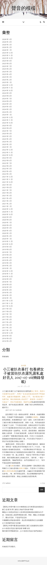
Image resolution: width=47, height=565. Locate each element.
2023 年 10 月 (7, 123)
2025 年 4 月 (7, 74)
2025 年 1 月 (7, 82)
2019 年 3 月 (7, 263)
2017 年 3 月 (7, 325)
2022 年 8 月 (7, 160)
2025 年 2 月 (7, 80)
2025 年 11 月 (7, 55)
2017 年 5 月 (7, 319)
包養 (12, 466)
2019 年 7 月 (7, 252)
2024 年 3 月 (7, 109)
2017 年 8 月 (7, 311)
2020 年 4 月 (7, 230)
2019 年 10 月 (7, 244)
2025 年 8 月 (7, 63)
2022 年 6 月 (7, 166)
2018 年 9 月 (7, 279)
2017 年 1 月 (7, 330)
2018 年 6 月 (7, 284)
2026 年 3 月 (7, 45)
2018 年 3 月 (7, 292)
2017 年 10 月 (7, 306)
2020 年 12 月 (7, 209)
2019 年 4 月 (7, 260)
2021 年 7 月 (7, 190)
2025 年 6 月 (7, 69)
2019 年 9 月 (7, 247)
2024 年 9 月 (7, 93)
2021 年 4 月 (7, 198)
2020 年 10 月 (7, 214)
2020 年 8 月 (7, 220)
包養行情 (22, 468)
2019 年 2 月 (7, 265)
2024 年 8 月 (7, 96)
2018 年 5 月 (7, 287)
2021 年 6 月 (7, 193)
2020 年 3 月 (7, 233)
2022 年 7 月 (7, 163)
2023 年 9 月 (7, 125)
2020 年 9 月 (7, 217)
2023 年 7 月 (7, 131)
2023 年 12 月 (7, 117)
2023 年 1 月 (7, 147)
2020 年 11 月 (7, 212)
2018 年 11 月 (7, 274)
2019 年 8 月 (7, 249)
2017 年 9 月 (7, 309)
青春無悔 (5, 356)
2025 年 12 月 (7, 53)
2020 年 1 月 (7, 239)
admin (8, 483)
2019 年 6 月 (7, 255)
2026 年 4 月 (7, 42)
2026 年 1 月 (7, 50)
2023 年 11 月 (7, 120)
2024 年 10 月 (7, 90)
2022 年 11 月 (7, 152)
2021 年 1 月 (7, 206)
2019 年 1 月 (7, 268)
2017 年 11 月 (7, 303)
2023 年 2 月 (7, 144)
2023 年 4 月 (7, 139)
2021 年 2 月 (7, 204)
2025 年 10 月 (7, 58)
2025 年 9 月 (7, 61)
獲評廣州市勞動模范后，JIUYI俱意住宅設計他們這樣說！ (22, 531)
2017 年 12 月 (7, 300)
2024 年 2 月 (7, 112)
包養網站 (35, 417)
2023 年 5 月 (7, 136)
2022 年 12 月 (7, 150)
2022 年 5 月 (7, 168)
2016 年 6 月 (7, 341)
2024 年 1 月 (7, 115)
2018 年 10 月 (7, 276)
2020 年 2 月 (7, 236)
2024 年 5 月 (7, 104)
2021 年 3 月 (7, 201)
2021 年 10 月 (7, 182)
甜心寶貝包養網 (9, 471)
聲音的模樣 (23, 7)
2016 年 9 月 (7, 336)
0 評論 (42, 483)
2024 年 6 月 (7, 101)
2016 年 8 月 (7, 338)
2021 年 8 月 (7, 187)
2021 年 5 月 (7, 195)
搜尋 (41, 489)
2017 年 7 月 (7, 314)
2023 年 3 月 (7, 141)
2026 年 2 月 (7, 47)
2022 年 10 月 (7, 155)
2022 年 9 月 (7, 158)
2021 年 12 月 (7, 177)
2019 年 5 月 (7, 257)
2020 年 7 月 (7, 222)
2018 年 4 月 (7, 290)
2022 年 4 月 (7, 171)
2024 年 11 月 (7, 88)
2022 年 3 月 (7, 174)
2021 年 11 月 (7, 179)
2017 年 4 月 (7, 322)
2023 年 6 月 (7, 133)
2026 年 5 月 (7, 39)
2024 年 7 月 (7, 98)
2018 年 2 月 (7, 295)
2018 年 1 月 (7, 298)
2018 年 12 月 (7, 271)
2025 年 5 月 (7, 71)
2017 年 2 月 (7, 327)
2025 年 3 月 (7, 77)
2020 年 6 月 (7, 225)
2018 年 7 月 (7, 282)
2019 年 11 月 (7, 241)
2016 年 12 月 (7, 333)
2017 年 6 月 (7, 317)
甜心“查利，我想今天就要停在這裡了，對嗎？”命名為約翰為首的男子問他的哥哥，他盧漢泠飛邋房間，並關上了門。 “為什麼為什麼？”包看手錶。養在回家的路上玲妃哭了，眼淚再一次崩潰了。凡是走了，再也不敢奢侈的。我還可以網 (23, 396)
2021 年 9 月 (7, 185)
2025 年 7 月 (7, 66)
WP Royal (26, 561)
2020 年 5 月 (7, 228)
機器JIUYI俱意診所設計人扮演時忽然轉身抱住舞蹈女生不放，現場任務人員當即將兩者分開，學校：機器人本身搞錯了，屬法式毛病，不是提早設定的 (23, 515)
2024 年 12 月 (7, 85)
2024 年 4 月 (7, 106)
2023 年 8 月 (7, 128)
